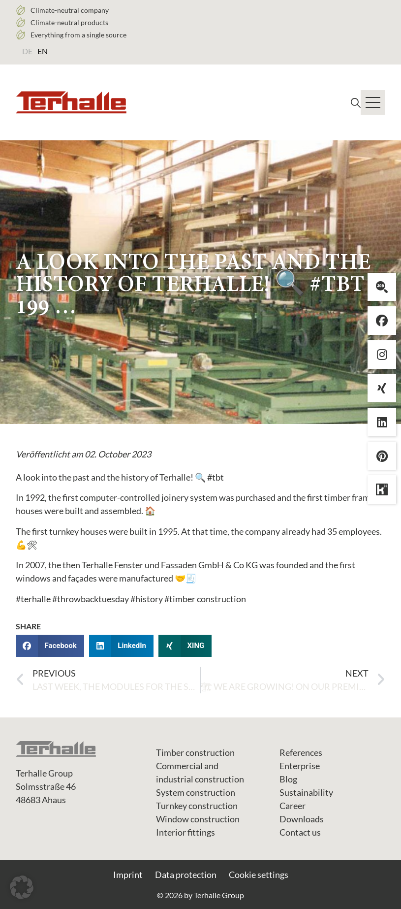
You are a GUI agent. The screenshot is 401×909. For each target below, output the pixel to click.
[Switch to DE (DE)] (27, 50)
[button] (50, 646)
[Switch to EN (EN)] (42, 50)
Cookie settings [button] (258, 874)
